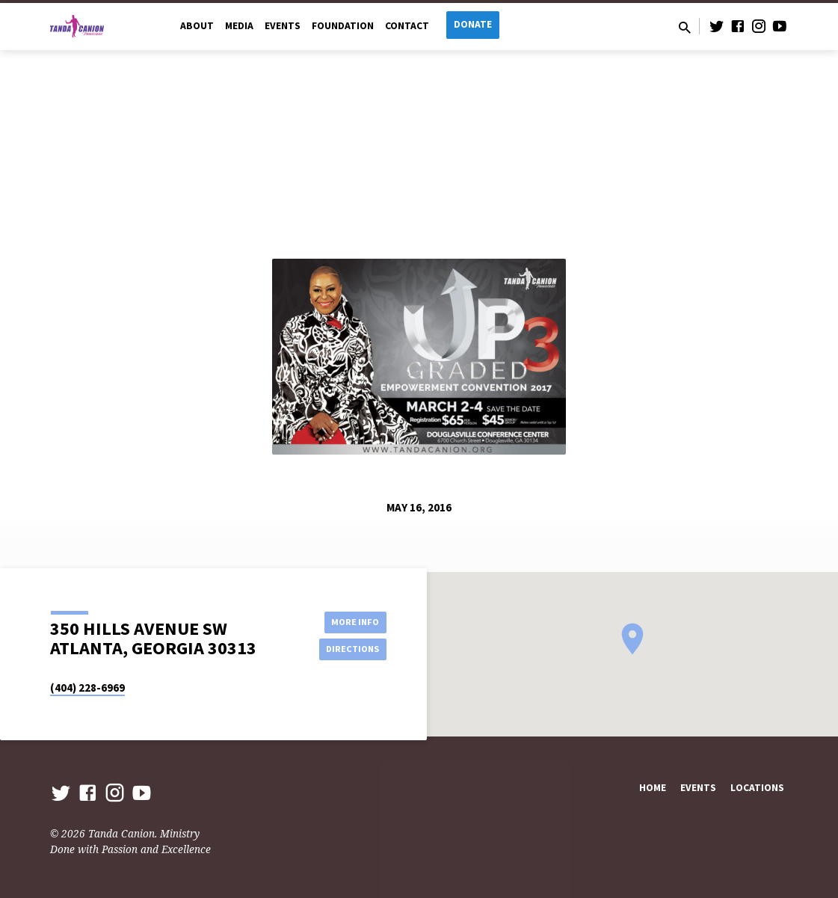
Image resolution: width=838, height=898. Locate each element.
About (197, 25)
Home (652, 787)
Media (239, 25)
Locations (757, 787)
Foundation (343, 25)
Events (283, 25)
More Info (348, 620)
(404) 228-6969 (87, 687)
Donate (473, 24)
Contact (407, 25)
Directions (348, 649)
